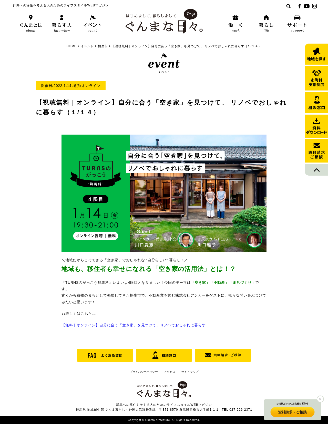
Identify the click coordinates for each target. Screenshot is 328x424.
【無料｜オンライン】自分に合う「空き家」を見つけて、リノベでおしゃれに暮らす (133, 325)
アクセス (169, 371)
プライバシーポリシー (144, 371)
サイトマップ (189, 371)
